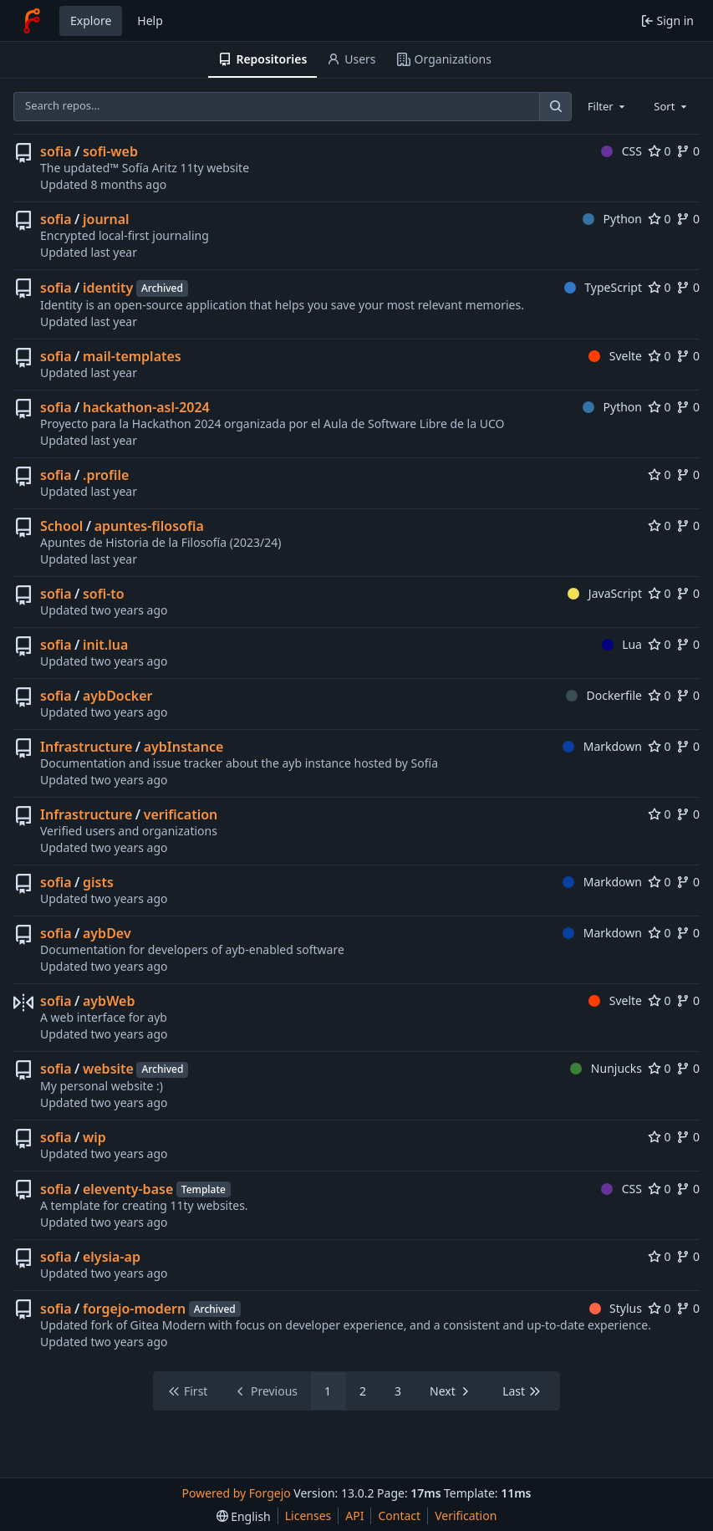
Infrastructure (86, 746)
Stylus (615, 1308)
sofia (56, 151)
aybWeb (109, 1001)
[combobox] (608, 106)
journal (106, 219)
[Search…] (555, 106)
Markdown (602, 746)
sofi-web (110, 151)
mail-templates (132, 356)
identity (108, 287)
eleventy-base (128, 1189)
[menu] (243, 1516)
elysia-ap (111, 1256)
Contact (399, 1515)
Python (612, 219)
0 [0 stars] (659, 151)
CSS (621, 151)
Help (150, 20)
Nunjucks (606, 1068)
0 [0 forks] (688, 151)
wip (94, 1137)
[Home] (31, 21)
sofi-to (104, 593)
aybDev (107, 933)
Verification (466, 1515)
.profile (106, 475)
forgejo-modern (134, 1308)
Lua (622, 644)
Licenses (308, 1515)
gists (98, 882)
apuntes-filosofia (149, 526)
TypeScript (603, 287)
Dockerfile (604, 695)
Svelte (615, 356)
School (61, 526)
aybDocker (117, 695)
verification (181, 814)
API (354, 1515)
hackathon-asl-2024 (146, 407)
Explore (90, 20)
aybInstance (184, 746)
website (108, 1068)
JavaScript (605, 593)
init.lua (105, 644)
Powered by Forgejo (236, 1493)
